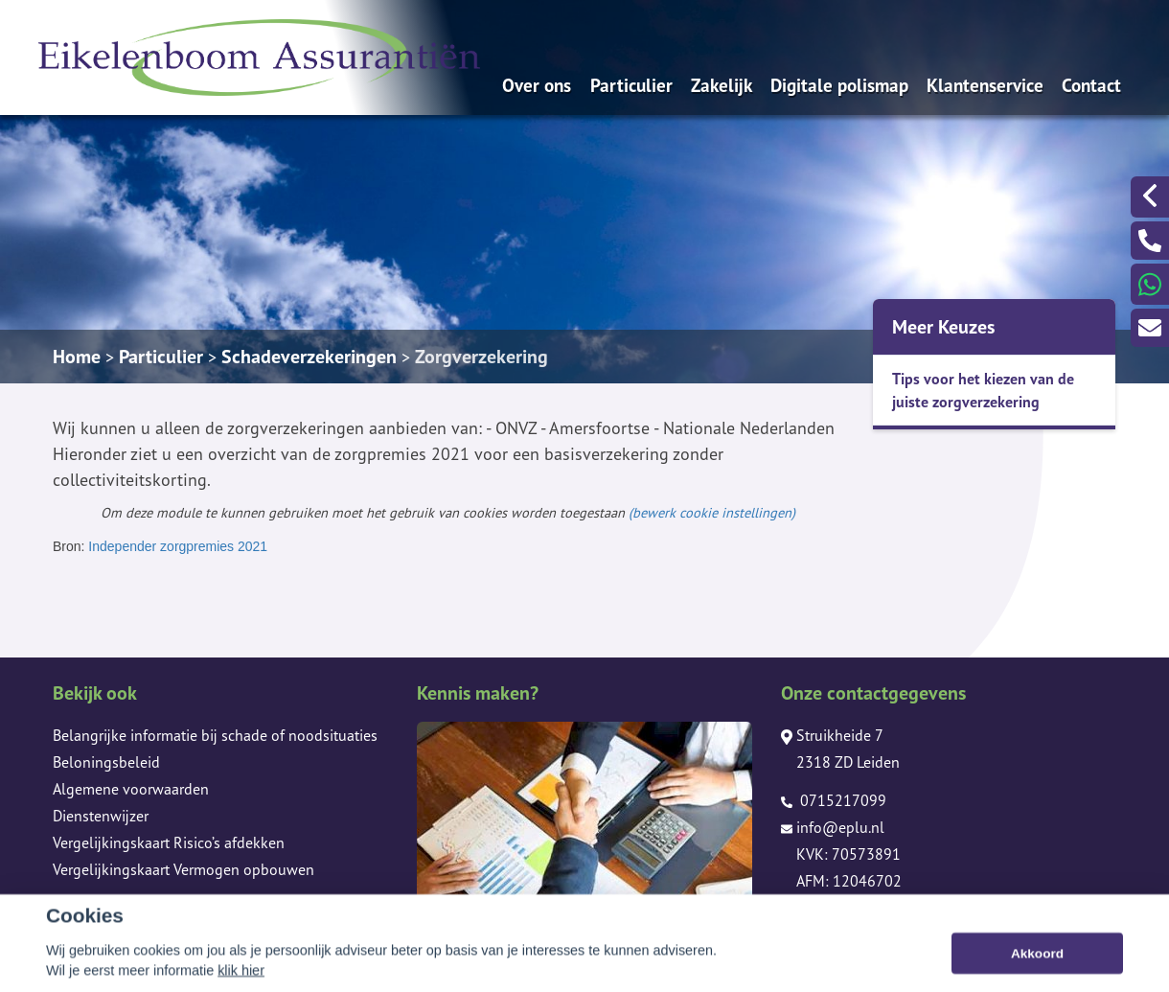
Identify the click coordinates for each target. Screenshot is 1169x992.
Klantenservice (985, 85)
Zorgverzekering (481, 356)
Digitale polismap (839, 85)
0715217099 (833, 800)
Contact (1091, 85)
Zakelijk (721, 85)
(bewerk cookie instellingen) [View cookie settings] (712, 512)
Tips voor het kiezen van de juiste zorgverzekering (983, 390)
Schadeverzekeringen (309, 356)
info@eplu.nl (832, 827)
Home (77, 356)
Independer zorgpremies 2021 (177, 546)
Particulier (631, 85)
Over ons (536, 85)
